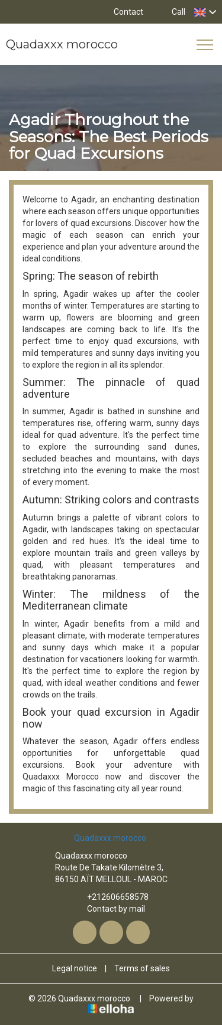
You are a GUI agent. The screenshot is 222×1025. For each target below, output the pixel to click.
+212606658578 (111, 897)
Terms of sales (142, 968)
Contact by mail (109, 908)
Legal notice (74, 968)
